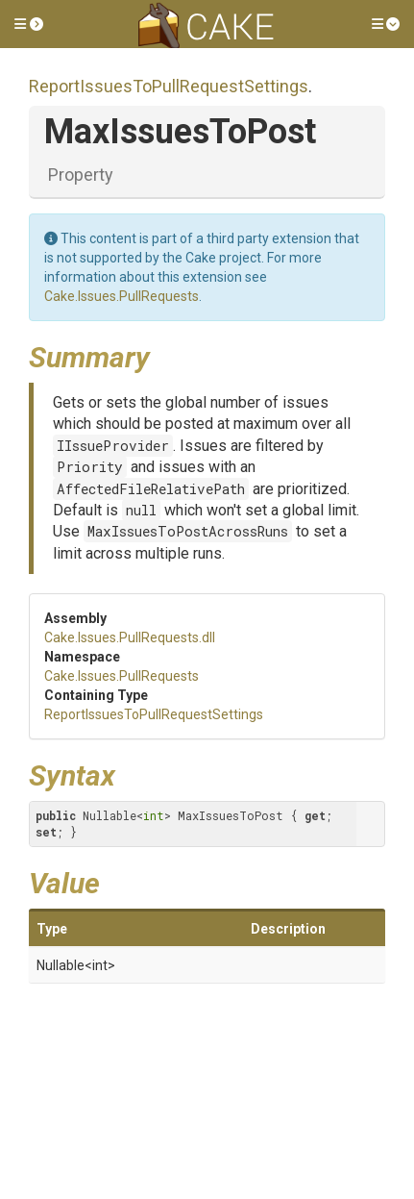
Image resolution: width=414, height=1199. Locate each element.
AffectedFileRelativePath (151, 489)
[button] (29, 24)
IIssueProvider (113, 446)
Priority (90, 467)
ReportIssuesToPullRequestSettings (168, 86)
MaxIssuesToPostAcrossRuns (187, 531)
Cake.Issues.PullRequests (121, 296)
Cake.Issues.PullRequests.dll (129, 637)
